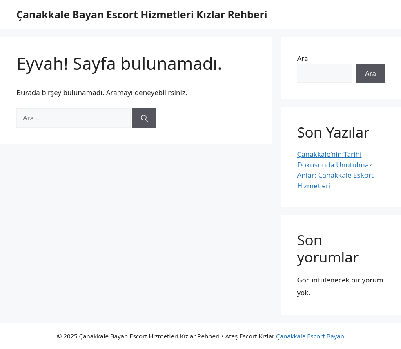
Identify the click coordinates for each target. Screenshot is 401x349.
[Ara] (144, 118)
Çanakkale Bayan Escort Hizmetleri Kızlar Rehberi (141, 14)
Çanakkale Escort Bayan (310, 336)
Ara (302, 58)
